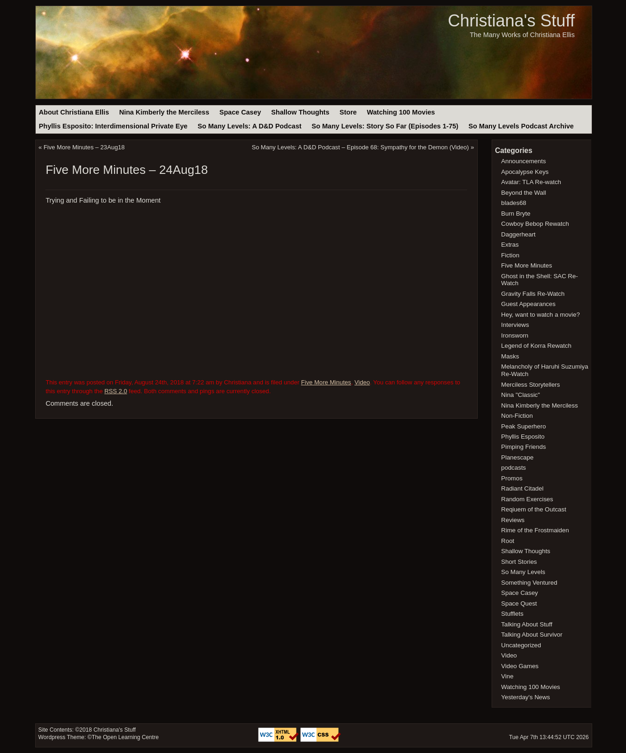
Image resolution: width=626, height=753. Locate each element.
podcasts (513, 467)
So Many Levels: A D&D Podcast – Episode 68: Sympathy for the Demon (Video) (360, 147)
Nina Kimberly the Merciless (164, 112)
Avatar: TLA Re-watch (531, 182)
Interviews (515, 324)
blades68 (513, 202)
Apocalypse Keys (525, 171)
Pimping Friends (523, 446)
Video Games (520, 666)
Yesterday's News (525, 697)
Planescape (517, 457)
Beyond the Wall (523, 192)
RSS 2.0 (115, 391)
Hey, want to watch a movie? (540, 314)
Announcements (523, 161)
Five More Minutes (326, 382)
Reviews (513, 520)
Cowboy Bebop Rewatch (535, 223)
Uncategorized (521, 645)
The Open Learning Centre (125, 737)
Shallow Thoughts (300, 112)
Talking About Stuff (526, 624)
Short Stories (519, 561)
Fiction (510, 255)
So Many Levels (523, 571)
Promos (512, 478)
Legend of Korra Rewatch (536, 345)
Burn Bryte (516, 213)
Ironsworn (515, 335)
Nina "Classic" (520, 394)
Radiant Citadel (522, 488)
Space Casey (240, 112)
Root (507, 540)
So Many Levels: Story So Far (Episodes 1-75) (384, 126)
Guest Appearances (528, 303)
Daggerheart (518, 234)
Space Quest (519, 603)
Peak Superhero (523, 426)
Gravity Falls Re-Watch (533, 293)
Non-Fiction (517, 415)
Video (362, 382)
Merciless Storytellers (530, 384)
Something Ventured (529, 582)
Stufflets (512, 613)
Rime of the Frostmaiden (535, 530)
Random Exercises (527, 499)
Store (348, 112)
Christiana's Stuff (511, 20)
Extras (510, 244)
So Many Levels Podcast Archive (521, 126)
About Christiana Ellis (74, 112)
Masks (510, 356)
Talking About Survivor (532, 634)
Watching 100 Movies (401, 112)
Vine (507, 676)
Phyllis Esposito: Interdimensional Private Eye (113, 126)
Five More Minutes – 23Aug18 (84, 147)
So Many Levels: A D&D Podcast (249, 126)
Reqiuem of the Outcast (533, 509)
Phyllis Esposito (523, 436)
